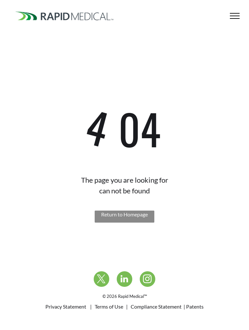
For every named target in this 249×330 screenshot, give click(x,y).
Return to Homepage (124, 214)
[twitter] (101, 279)
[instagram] (147, 279)
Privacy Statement (65, 306)
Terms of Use (109, 306)
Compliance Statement (156, 306)
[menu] (234, 15)
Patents (195, 306)
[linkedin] (124, 279)
